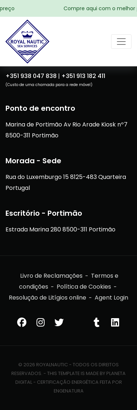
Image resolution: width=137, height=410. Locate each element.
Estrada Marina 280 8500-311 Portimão (60, 229)
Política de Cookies (84, 286)
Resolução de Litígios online (47, 297)
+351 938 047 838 (31, 76)
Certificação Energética (68, 382)
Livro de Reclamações (51, 276)
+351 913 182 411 (83, 76)
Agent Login (111, 297)
